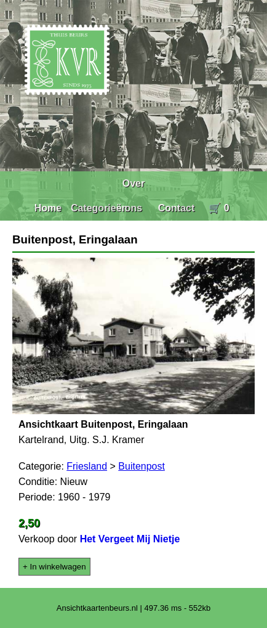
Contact (176, 208)
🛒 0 (219, 208)
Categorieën (99, 208)
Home (48, 208)
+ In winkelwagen (54, 566)
